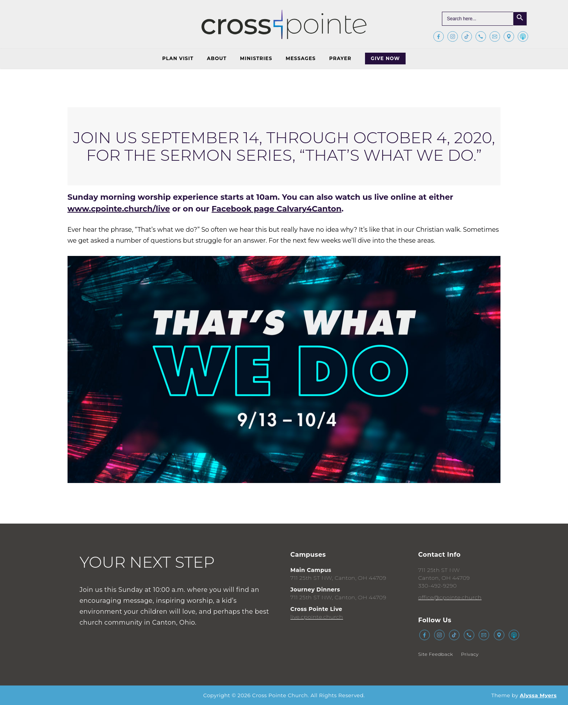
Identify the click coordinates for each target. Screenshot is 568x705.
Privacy (470, 654)
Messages (301, 58)
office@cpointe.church (449, 597)
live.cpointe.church (316, 616)
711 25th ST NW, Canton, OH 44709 (338, 577)
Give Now (385, 58)
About (216, 58)
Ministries (256, 58)
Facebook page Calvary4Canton (277, 208)
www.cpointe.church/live (119, 208)
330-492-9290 (437, 585)
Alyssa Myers (538, 695)
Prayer (340, 58)
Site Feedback (435, 654)
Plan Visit (178, 58)
